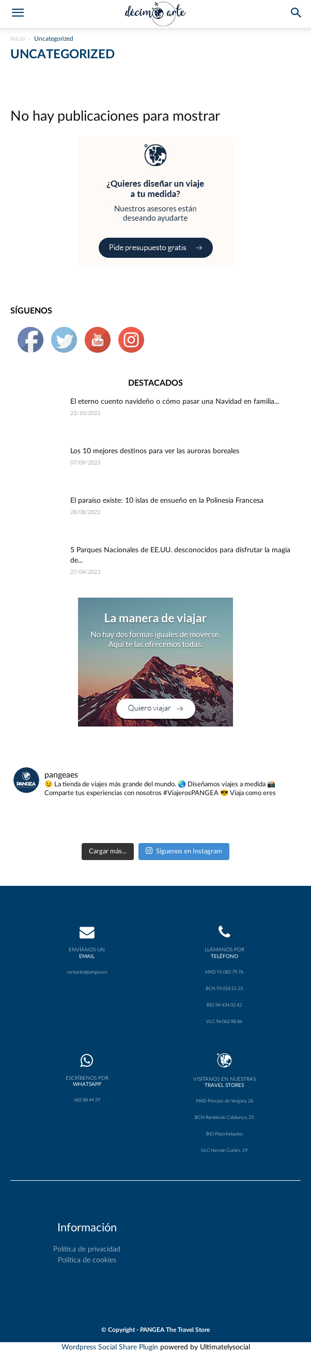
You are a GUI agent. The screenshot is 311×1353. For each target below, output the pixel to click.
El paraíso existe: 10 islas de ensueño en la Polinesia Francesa (166, 500)
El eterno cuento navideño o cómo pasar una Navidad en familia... (174, 401)
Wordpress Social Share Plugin (110, 1347)
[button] (296, 14)
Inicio (17, 39)
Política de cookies (87, 1260)
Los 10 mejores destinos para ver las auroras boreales (154, 451)
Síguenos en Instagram (184, 850)
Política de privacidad (86, 1249)
